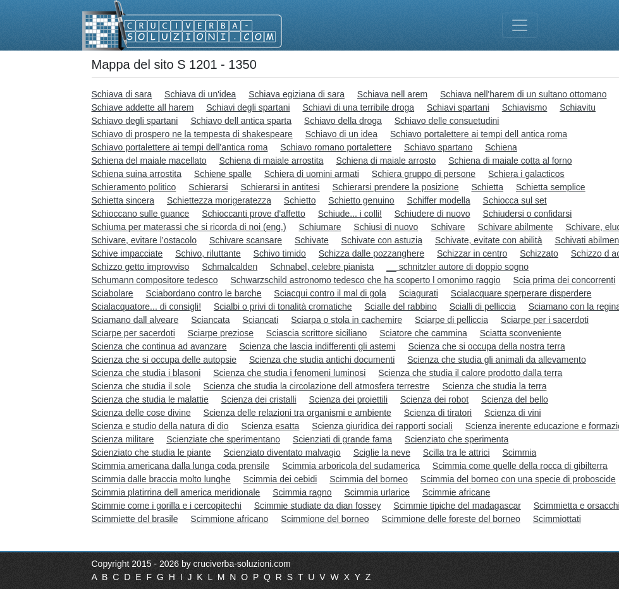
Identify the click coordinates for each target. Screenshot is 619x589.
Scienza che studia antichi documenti (322, 360)
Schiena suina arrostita (136, 174)
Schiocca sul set (515, 200)
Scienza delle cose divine (141, 413)
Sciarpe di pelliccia (451, 320)
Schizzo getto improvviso (141, 267)
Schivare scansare (245, 240)
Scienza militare (123, 439)
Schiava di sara (122, 94)
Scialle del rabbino (400, 306)
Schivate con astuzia (381, 240)
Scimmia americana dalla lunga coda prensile (181, 466)
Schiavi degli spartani (248, 107)
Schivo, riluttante (208, 253)
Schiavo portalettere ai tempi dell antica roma (478, 134)
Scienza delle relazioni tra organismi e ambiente (297, 413)
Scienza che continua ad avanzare (159, 346)
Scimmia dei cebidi (280, 479)
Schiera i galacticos (526, 174)
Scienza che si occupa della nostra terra (486, 346)
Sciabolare (112, 293)
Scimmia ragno (302, 492)
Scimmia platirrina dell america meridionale (176, 492)
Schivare (448, 227)
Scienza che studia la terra (494, 386)
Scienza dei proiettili (348, 399)
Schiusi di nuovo (385, 227)
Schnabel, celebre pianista (322, 267)
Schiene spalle (223, 174)
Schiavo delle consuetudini (447, 121)
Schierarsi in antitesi (279, 187)
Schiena (501, 147)
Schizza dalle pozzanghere (371, 253)
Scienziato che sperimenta (456, 439)
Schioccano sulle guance (141, 214)
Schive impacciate (127, 253)
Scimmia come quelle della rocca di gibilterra (520, 466)
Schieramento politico (134, 187)
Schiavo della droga (343, 121)
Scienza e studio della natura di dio (160, 426)
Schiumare (320, 227)
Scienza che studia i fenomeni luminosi (289, 373)
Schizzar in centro (472, 253)
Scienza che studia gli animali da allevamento (496, 360)
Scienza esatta (271, 426)
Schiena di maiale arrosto (386, 160)
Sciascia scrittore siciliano (316, 333)
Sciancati (261, 320)
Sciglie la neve (381, 452)
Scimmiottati (557, 519)
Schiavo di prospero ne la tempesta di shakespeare (192, 134)
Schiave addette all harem (143, 107)
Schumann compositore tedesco (155, 280)
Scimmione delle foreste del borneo (450, 519)
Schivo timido (280, 253)
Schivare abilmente (515, 227)
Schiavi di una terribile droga (358, 107)
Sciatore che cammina (423, 333)
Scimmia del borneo (368, 479)
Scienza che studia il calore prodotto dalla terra (470, 373)
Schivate (312, 240)
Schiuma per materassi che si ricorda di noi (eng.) (189, 227)
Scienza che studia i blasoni (146, 373)
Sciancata (210, 320)
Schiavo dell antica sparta (240, 121)
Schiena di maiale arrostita (271, 160)
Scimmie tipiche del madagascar (457, 506)
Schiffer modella (438, 200)
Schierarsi (208, 187)
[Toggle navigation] (519, 25)
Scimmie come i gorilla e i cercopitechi (167, 506)
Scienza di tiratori (438, 413)
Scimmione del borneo (325, 519)
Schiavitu (578, 107)
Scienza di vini (512, 413)
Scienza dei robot (434, 399)
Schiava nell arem (392, 94)
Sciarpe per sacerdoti (133, 333)
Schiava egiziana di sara (296, 94)
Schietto (300, 200)
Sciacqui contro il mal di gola (330, 293)
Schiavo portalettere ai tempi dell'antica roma (180, 147)
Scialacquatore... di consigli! (147, 306)
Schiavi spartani (458, 107)
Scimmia (520, 452)
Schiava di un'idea (200, 94)
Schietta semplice (550, 187)
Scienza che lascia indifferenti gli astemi (317, 346)
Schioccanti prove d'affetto (253, 214)
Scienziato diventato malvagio (282, 452)
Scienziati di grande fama (342, 439)
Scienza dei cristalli (259, 399)
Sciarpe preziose (221, 333)
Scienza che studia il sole (141, 386)
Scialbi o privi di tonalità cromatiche (283, 306)
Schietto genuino (361, 200)
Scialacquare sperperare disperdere (521, 293)
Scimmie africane (456, 492)
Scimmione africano (229, 519)
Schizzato (539, 253)
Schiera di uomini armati (311, 174)
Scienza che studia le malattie (150, 399)
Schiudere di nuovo (432, 214)
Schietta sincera (123, 200)
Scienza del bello (514, 399)
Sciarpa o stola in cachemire (346, 320)
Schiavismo (525, 107)
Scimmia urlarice (377, 492)
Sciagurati (418, 293)
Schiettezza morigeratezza (219, 200)
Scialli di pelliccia (483, 306)
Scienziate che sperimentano (223, 439)
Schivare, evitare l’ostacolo (144, 240)
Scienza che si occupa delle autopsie (164, 360)
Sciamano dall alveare (135, 320)
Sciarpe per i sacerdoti (545, 320)
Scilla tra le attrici (456, 452)
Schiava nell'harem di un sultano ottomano (523, 94)
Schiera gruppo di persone (423, 174)
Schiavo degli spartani (135, 121)
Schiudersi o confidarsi (527, 214)
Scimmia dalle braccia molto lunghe (161, 479)
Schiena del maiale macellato (149, 160)
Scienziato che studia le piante (151, 452)
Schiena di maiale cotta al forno (510, 160)
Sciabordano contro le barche (204, 293)
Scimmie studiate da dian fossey (317, 506)
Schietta (487, 187)
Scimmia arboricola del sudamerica (351, 466)
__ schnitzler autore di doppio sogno (457, 267)
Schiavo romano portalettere (335, 147)
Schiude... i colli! (350, 214)
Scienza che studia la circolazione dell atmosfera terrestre (317, 386)
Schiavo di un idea (341, 134)
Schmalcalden (229, 267)
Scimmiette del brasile (135, 519)
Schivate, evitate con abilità (488, 240)
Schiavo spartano (438, 147)
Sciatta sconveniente (520, 333)
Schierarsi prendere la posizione (396, 187)
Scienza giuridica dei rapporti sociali (382, 426)
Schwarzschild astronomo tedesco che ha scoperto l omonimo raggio (365, 280)
